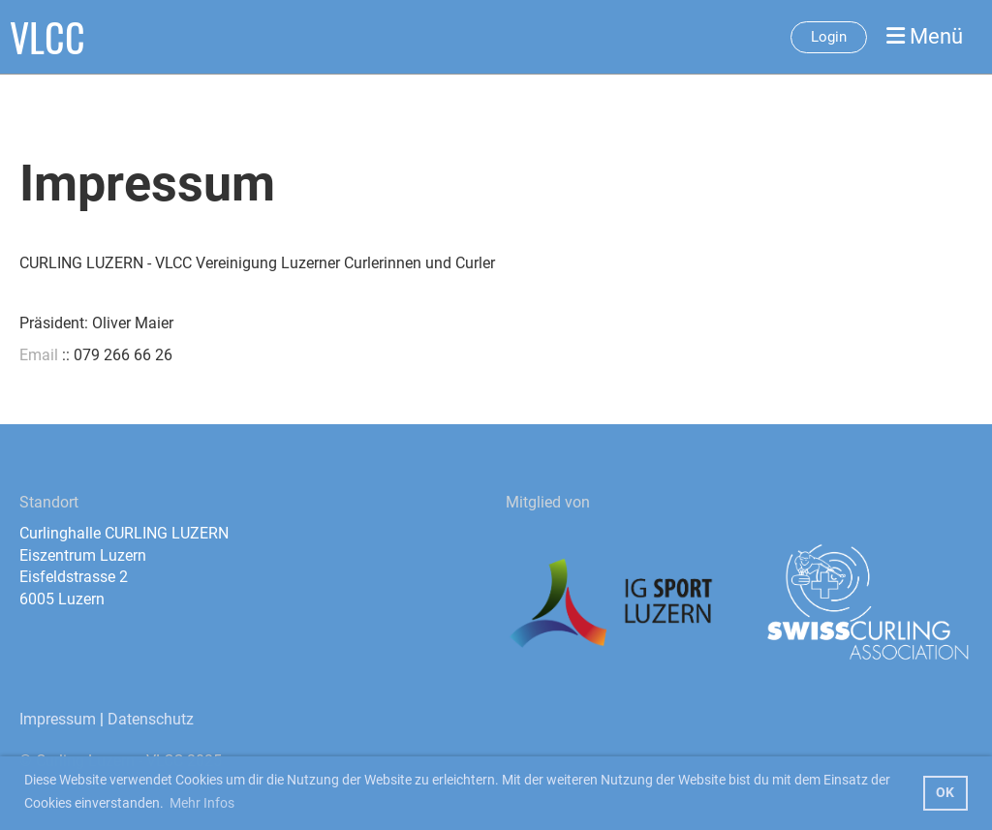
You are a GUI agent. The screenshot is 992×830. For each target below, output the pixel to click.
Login (829, 37)
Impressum (57, 719)
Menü (924, 36)
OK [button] (945, 792)
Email (38, 355)
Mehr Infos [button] (202, 803)
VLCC (47, 37)
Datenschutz (151, 719)
